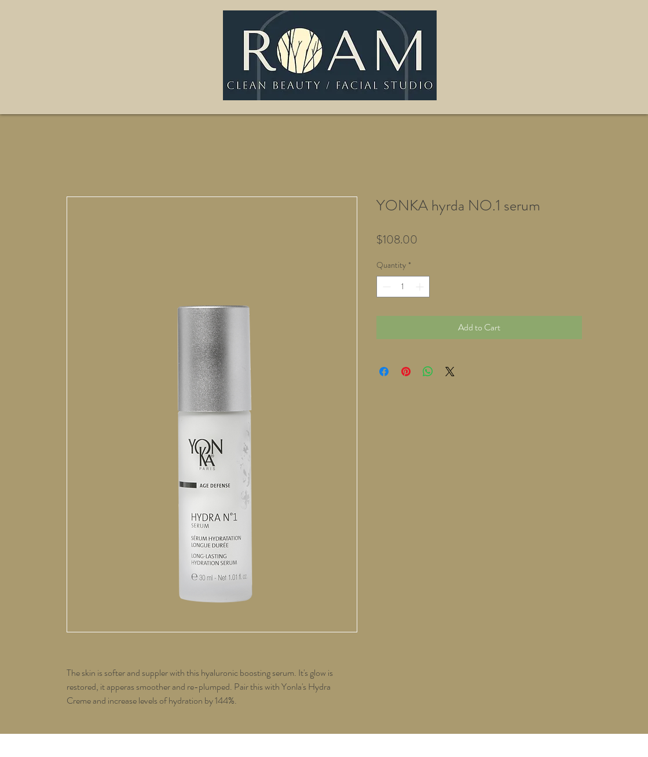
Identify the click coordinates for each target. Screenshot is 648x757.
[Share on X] (450, 371)
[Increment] (420, 286)
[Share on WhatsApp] (428, 371)
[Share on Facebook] (384, 371)
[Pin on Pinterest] (406, 371)
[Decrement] (385, 286)
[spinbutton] (403, 286)
